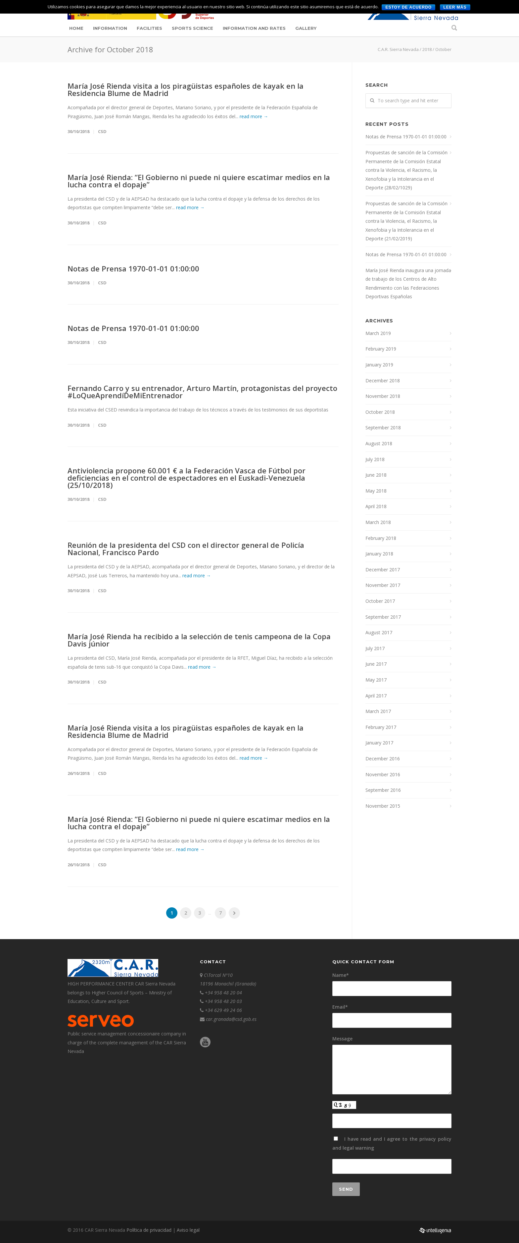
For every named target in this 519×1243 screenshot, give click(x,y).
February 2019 (380, 349)
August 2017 (378, 632)
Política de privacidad (149, 1230)
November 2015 (382, 806)
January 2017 (379, 743)
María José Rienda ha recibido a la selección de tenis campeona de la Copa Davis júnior (199, 639)
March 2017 (378, 711)
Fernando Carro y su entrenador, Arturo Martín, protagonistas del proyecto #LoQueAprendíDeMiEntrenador (202, 391)
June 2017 (376, 664)
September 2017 (383, 617)
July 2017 (375, 648)
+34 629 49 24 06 (223, 1010)
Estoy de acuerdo (408, 7)
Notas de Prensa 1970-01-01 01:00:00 (133, 268)
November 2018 (382, 396)
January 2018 (379, 553)
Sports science (192, 28)
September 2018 (383, 427)
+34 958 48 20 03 (223, 1001)
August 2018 (378, 443)
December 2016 (382, 758)
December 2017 (382, 569)
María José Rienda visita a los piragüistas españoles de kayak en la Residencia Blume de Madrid (186, 89)
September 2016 (383, 790)
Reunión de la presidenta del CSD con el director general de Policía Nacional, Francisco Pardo (186, 548)
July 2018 (375, 459)
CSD (102, 131)
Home (76, 28)
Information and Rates (254, 28)
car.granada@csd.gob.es (231, 1019)
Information (110, 28)
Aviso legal (188, 1230)
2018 (427, 49)
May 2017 (376, 680)
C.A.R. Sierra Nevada (398, 49)
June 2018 (376, 475)
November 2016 (382, 774)
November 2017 (382, 585)
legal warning (358, 1148)
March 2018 (378, 522)
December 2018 (382, 380)
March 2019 (378, 333)
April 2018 (376, 506)
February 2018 (380, 538)
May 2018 (376, 491)
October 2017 (380, 601)
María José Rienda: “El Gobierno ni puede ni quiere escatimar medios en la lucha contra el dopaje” (199, 180)
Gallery (305, 28)
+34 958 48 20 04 (223, 992)
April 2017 (376, 696)
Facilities (149, 28)
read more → (254, 116)
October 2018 (380, 412)
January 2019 (379, 364)
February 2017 (380, 727)
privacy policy (435, 1139)
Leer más (455, 7)
